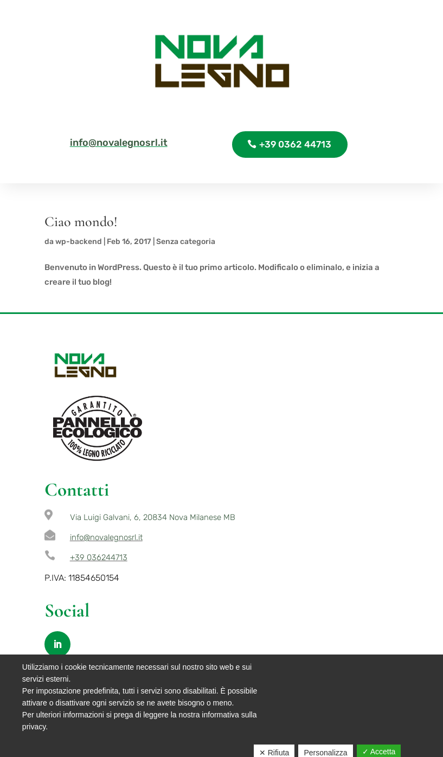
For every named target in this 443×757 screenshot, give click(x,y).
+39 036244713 (98, 557)
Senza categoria (185, 241)
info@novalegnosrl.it (119, 143)
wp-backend (78, 241)
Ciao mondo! (81, 221)
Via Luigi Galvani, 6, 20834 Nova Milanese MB (152, 517)
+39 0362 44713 (295, 144)
